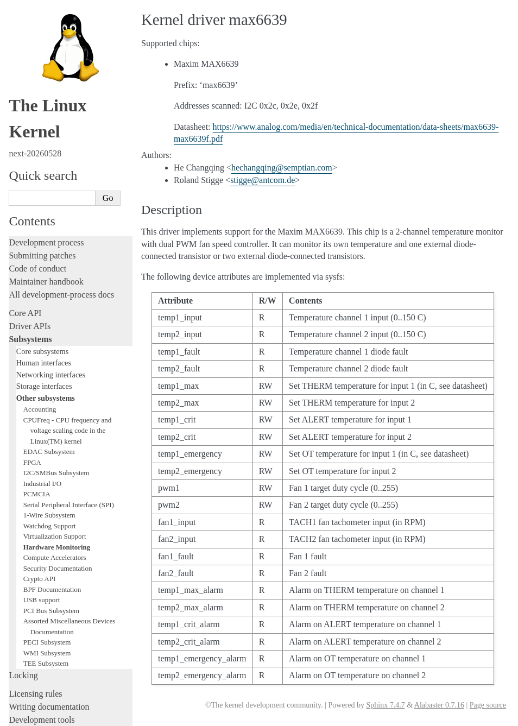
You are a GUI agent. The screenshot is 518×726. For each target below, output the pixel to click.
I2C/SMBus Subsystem (56, 190)
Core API (25, 30)
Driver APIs (29, 43)
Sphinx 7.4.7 (385, 705)
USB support (41, 317)
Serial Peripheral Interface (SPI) (68, 222)
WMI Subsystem (47, 370)
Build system (31, 546)
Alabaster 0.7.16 (439, 705)
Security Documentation (57, 285)
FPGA (32, 179)
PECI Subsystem (47, 359)
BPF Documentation (52, 306)
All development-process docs (61, 11)
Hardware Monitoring (57, 264)
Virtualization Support (54, 253)
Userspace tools (36, 572)
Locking (23, 392)
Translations (30, 672)
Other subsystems (45, 115)
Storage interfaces (44, 103)
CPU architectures (40, 635)
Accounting (39, 126)
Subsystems (30, 56)
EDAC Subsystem (49, 169)
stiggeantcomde (262, 180)
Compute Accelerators (54, 274)
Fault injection (34, 489)
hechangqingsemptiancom (281, 167)
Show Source (32, 716)
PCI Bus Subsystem (51, 328)
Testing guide (32, 449)
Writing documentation (49, 423)
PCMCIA (36, 211)
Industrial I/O (42, 201)
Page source (488, 705)
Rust (16, 515)
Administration (35, 533)
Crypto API (39, 296)
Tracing (22, 476)
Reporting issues (37, 559)
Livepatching (31, 502)
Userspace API (34, 585)
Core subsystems (42, 68)
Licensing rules (35, 410)
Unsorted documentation (51, 654)
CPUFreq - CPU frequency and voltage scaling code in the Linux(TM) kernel (67, 147)
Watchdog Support (49, 243)
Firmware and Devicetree (53, 617)
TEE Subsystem (45, 380)
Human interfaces (43, 79)
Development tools (41, 436)
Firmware (25, 604)
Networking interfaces (50, 91)
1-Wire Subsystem (49, 232)
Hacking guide (34, 463)
